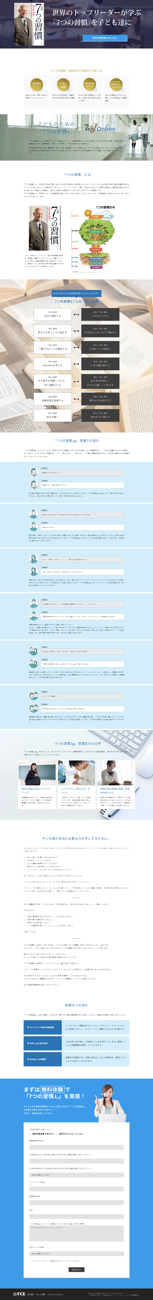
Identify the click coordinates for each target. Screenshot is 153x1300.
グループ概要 (40, 1294)
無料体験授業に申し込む (105, 38)
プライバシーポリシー (55, 1294)
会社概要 (30, 1294)
